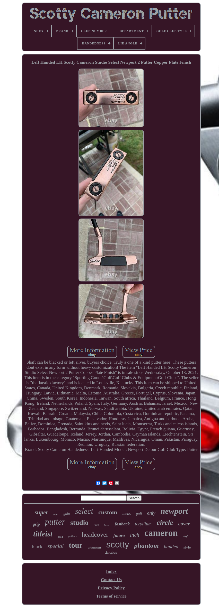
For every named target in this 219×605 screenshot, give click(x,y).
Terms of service (111, 596)
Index (111, 571)
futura (119, 535)
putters (72, 536)
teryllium (143, 523)
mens (126, 513)
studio (79, 522)
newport (174, 511)
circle (165, 522)
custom (107, 512)
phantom (146, 545)
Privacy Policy (111, 587)
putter (55, 521)
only (151, 513)
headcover (95, 534)
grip (36, 524)
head (106, 525)
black (37, 546)
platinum (94, 547)
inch (134, 535)
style (187, 547)
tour (75, 545)
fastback (122, 524)
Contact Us (111, 579)
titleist (42, 534)
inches (111, 553)
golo (67, 514)
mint (55, 514)
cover (184, 523)
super (41, 512)
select (84, 511)
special (56, 546)
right (186, 536)
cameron (161, 533)
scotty (117, 544)
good (60, 536)
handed (171, 546)
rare (96, 524)
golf (139, 514)
